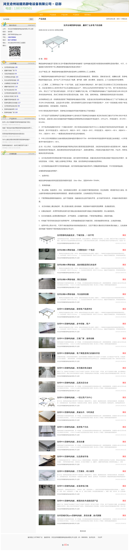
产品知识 (76, 14)
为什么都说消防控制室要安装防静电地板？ (16, 139)
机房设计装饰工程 (10, 96)
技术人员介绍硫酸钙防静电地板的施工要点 (16, 122)
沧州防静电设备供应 (11, 106)
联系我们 (88, 14)
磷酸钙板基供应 (9, 86)
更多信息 (83, 531)
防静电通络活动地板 (11, 103)
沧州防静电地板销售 (11, 93)
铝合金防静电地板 (10, 80)
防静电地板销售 (9, 109)
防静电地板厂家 (9, 112)
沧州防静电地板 (9, 67)
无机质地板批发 (9, 73)
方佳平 (100, 537)
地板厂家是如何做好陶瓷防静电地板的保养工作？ (18, 128)
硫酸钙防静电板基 (10, 99)
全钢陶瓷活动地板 (10, 83)
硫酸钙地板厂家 (9, 70)
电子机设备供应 (9, 90)
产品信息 (53, 14)
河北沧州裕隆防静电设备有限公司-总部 (68, 243)
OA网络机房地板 (9, 77)
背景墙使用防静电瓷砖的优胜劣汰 (13, 134)
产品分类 (64, 14)
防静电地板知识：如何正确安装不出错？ (15, 145)
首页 (41, 14)
